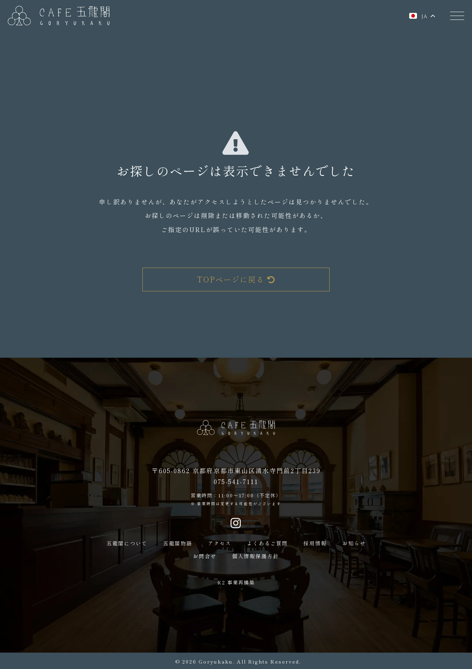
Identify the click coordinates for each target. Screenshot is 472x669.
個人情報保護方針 (255, 556)
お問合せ (204, 556)
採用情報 (315, 543)
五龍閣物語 (177, 543)
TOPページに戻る (236, 279)
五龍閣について (126, 543)
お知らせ (354, 543)
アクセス (219, 543)
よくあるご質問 (267, 543)
